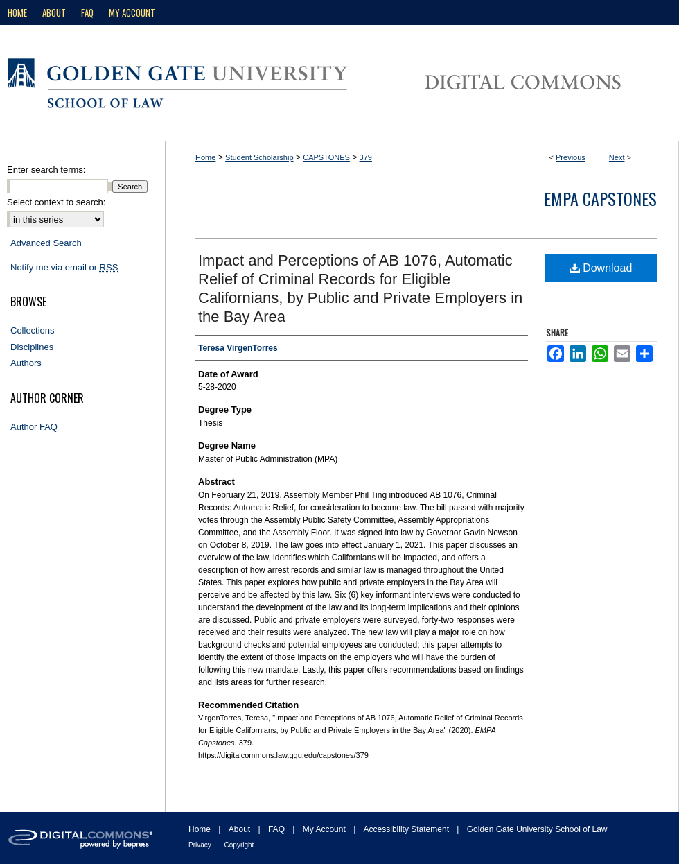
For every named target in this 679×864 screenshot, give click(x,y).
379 (366, 157)
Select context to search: (56, 202)
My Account (325, 829)
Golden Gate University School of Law (537, 829)
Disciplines (31, 347)
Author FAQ (34, 427)
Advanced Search (46, 243)
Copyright (239, 845)
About (241, 829)
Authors (26, 363)
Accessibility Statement (408, 829)
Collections (32, 330)
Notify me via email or (64, 267)
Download (601, 268)
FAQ (277, 829)
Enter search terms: (46, 169)
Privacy (200, 845)
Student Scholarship (259, 157)
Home (205, 157)
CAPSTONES (326, 157)
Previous (570, 157)
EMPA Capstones (600, 198)
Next (617, 157)
